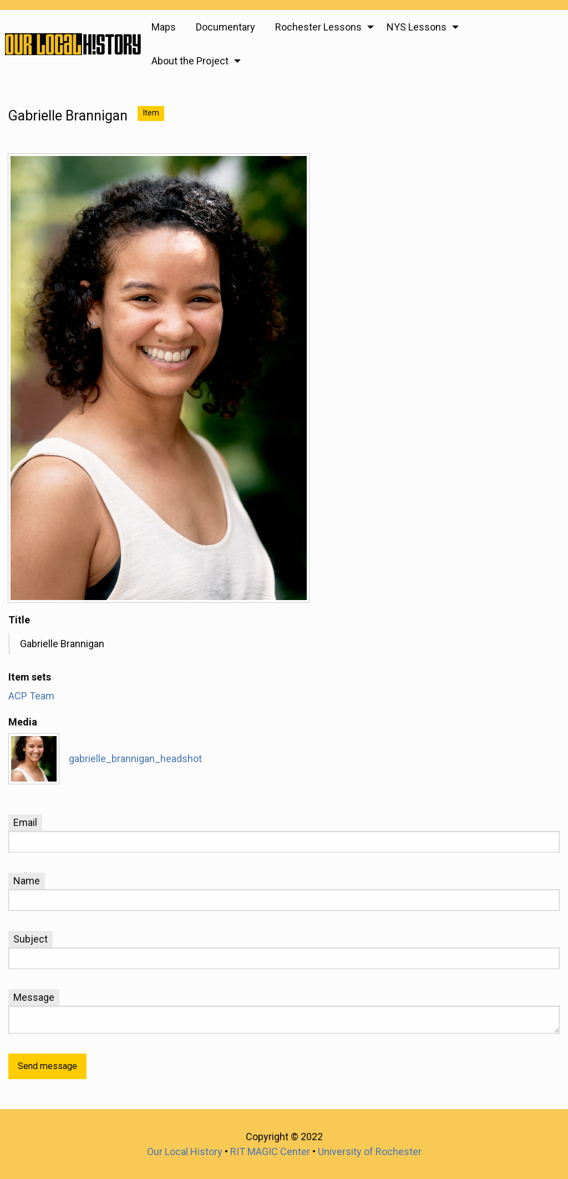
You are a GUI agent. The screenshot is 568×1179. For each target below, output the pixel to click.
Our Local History (184, 1151)
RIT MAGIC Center (270, 1151)
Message (33, 997)
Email (25, 822)
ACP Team (31, 696)
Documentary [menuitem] (225, 27)
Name (26, 880)
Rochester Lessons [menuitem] (318, 27)
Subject (30, 939)
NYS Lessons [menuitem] (417, 27)
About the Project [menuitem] (190, 61)
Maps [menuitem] (163, 27)
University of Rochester (370, 1151)
